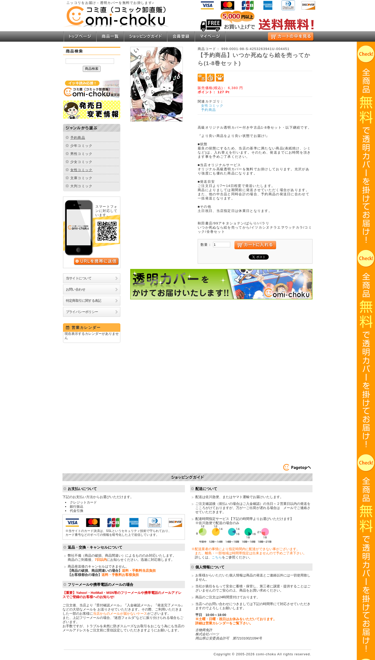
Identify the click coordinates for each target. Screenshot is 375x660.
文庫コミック (81, 178)
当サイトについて (79, 278)
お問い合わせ (75, 289)
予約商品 (77, 138)
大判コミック (81, 186)
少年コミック (81, 146)
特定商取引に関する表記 (83, 301)
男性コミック (81, 154)
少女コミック (81, 162)
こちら (217, 557)
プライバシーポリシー (82, 312)
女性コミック (81, 170)
